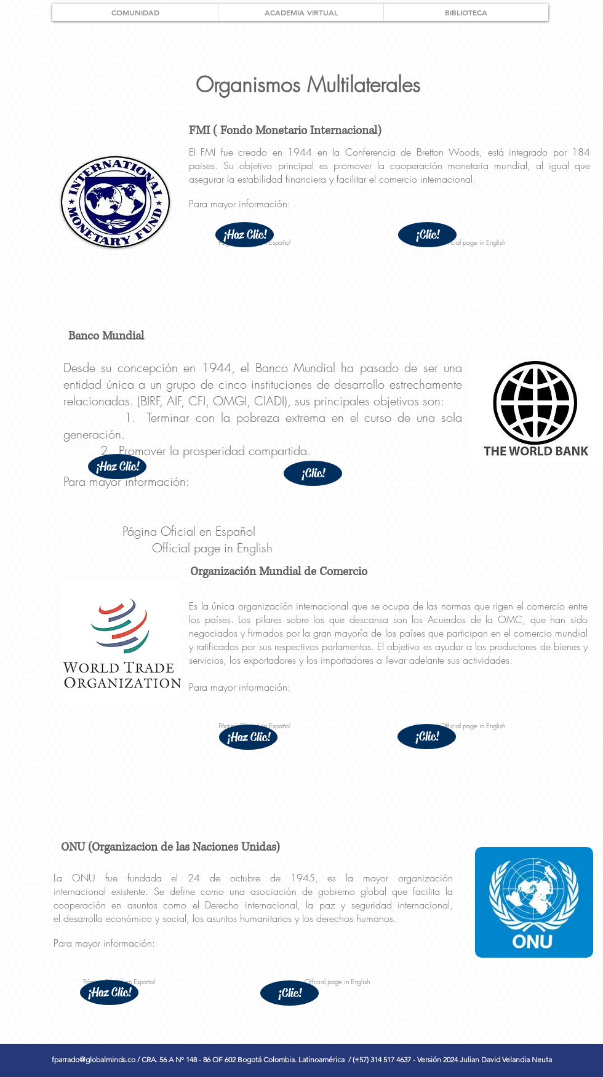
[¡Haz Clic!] (244, 234)
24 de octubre (224, 877)
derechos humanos (354, 918)
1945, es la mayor (344, 877)
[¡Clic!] (427, 234)
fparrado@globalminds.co (93, 1059)
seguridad (371, 905)
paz (327, 905)
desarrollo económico (107, 918)
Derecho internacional (251, 905)
